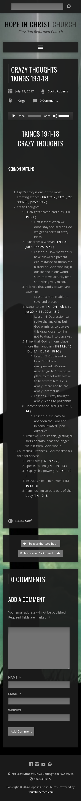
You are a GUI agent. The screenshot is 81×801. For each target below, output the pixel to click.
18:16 (55, 351)
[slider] (34, 116)
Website (15, 710)
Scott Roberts (58, 91)
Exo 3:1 (32, 351)
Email (14, 694)
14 (27, 411)
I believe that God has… (40, 544)
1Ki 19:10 (64, 406)
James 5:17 (37, 202)
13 (69, 346)
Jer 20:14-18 (33, 311)
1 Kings (20, 100)
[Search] (37, 6)
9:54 (49, 247)
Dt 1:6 (44, 351)
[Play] (14, 116)
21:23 (61, 197)
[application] (40, 116)
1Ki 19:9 (59, 346)
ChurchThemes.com (41, 792)
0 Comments (49, 100)
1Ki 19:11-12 (62, 471)
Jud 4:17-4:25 (34, 247)
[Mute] (55, 116)
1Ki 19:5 (47, 461)
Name (14, 677)
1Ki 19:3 (62, 242)
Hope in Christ (40, 24)
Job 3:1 (64, 307)
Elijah (28, 521)
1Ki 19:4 (51, 307)
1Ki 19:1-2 (48, 197)
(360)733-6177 (42, 779)
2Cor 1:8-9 (52, 311)
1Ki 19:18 (41, 495)
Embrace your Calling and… (40, 553)
